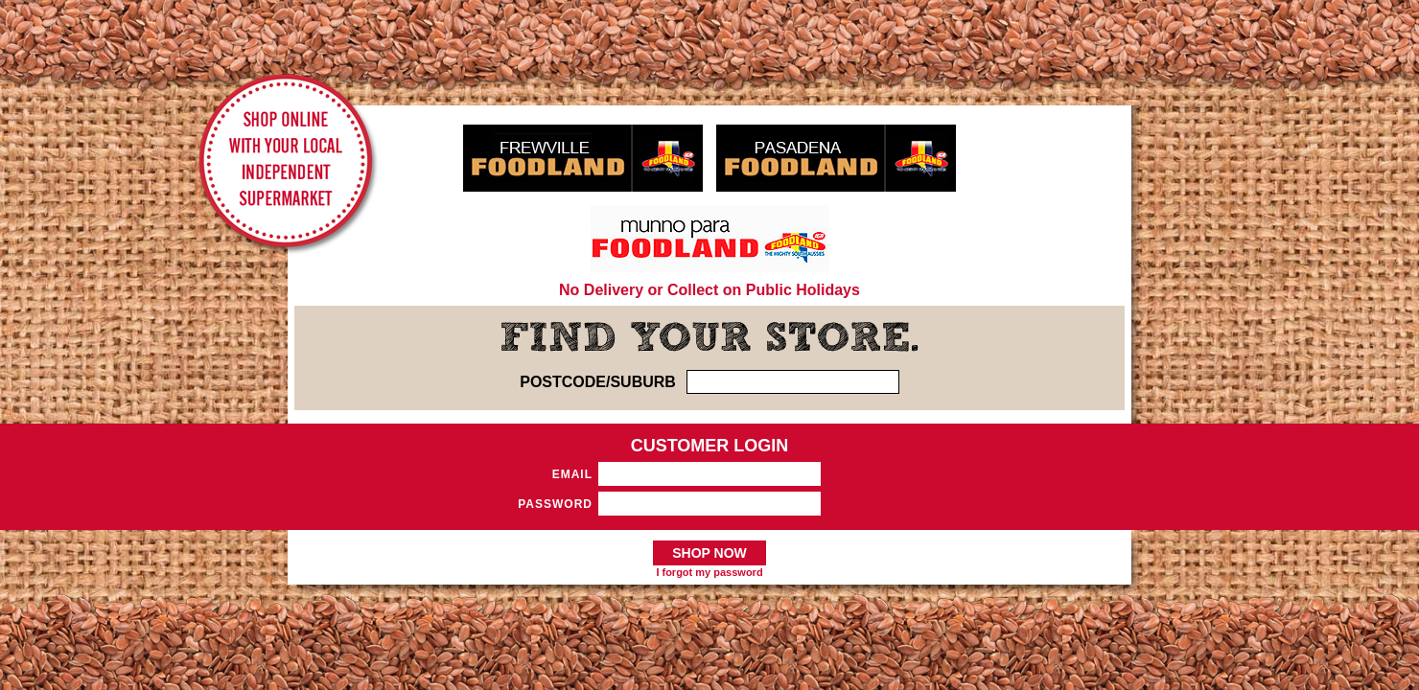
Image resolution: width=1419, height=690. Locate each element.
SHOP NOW (709, 553)
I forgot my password (709, 572)
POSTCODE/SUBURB (598, 382)
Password (555, 504)
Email (572, 474)
